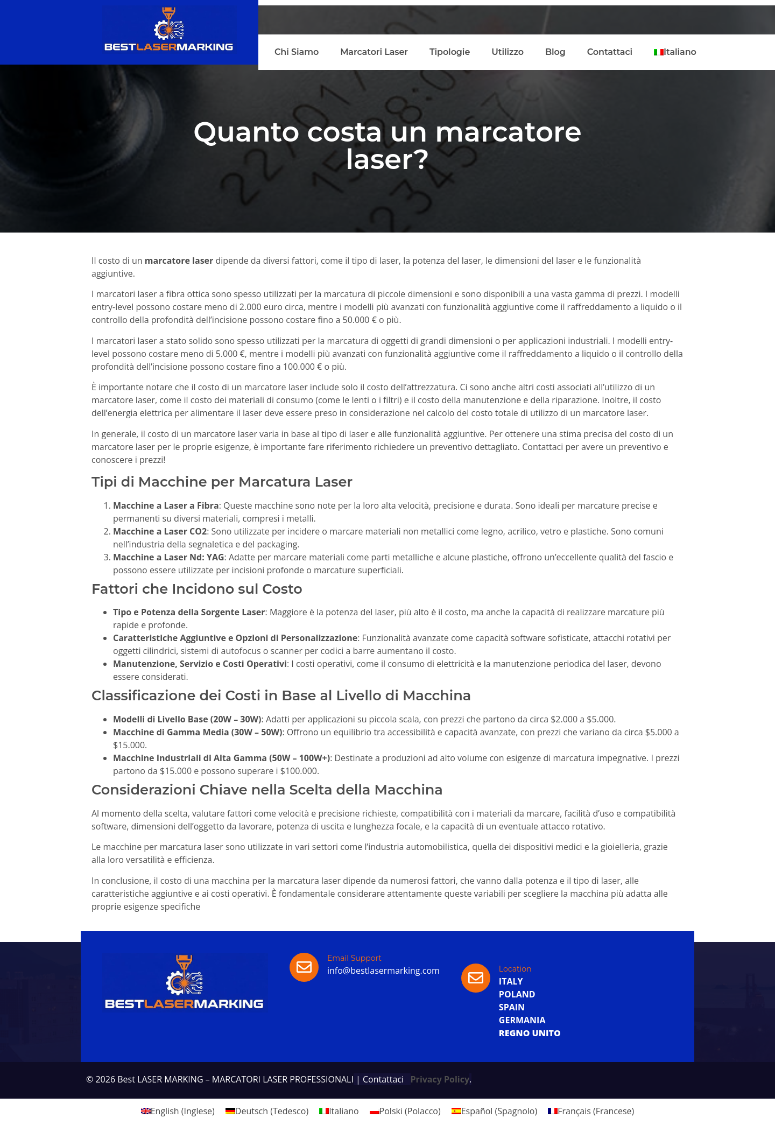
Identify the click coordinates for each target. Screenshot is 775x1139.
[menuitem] (675, 52)
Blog (555, 52)
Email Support (354, 958)
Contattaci (609, 52)
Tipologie (449, 52)
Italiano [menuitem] (343, 1111)
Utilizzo (507, 52)
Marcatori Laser (374, 52)
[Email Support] (304, 967)
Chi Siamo (296, 52)
